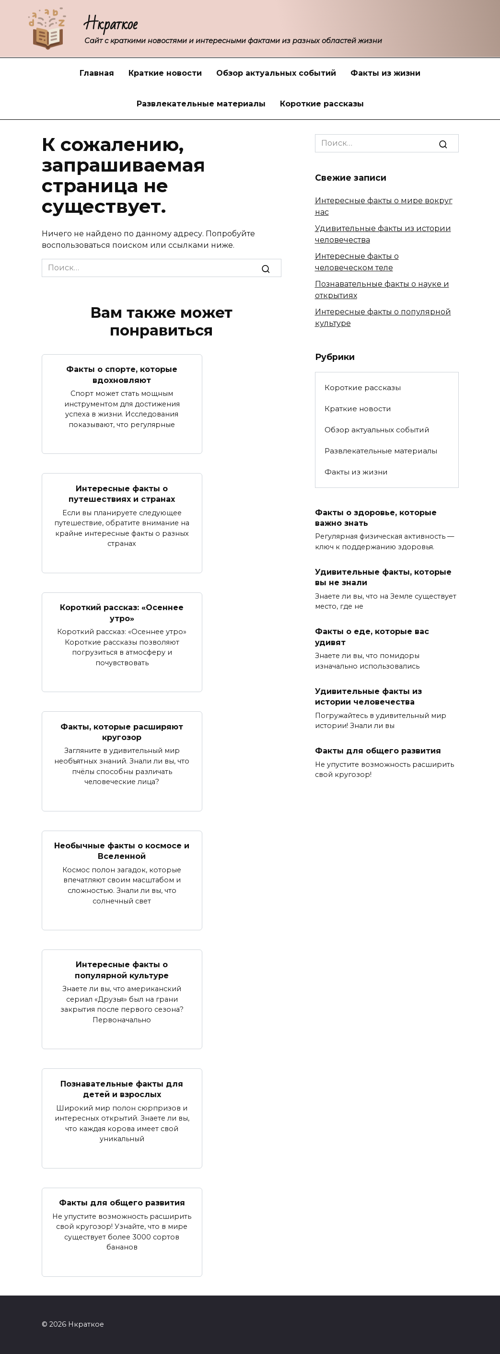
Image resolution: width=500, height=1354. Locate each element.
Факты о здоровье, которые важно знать (376, 517)
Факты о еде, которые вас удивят (372, 637)
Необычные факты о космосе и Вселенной (121, 851)
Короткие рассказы (322, 103)
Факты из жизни (385, 73)
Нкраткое (111, 24)
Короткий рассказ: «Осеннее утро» (122, 613)
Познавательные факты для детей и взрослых (121, 1089)
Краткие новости (165, 73)
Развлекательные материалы (201, 103)
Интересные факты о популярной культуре (122, 970)
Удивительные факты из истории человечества (368, 696)
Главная (97, 73)
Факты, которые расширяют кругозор (121, 731)
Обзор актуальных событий (276, 73)
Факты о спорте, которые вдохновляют (121, 374)
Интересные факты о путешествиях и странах (122, 493)
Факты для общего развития (122, 1202)
